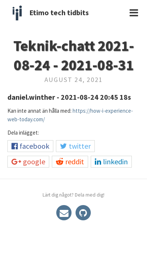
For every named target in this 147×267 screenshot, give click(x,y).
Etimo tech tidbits (59, 12)
